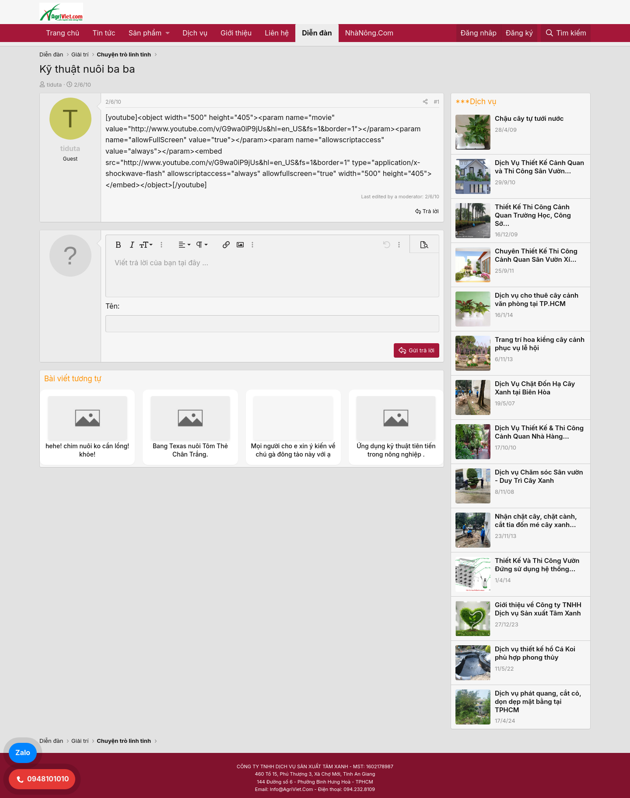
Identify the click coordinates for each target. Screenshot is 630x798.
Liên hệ (277, 32)
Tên (111, 306)
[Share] (425, 101)
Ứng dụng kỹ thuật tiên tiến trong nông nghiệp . (396, 449)
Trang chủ (62, 32)
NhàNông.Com (369, 32)
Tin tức (103, 32)
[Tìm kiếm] (566, 33)
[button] (149, 33)
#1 (436, 101)
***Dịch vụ (475, 101)
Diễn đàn (317, 32)
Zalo (22, 752)
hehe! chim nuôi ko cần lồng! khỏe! (87, 449)
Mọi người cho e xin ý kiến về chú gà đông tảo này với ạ (293, 449)
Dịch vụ (194, 32)
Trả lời (430, 210)
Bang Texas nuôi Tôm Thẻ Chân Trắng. (190, 449)
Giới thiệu (236, 32)
